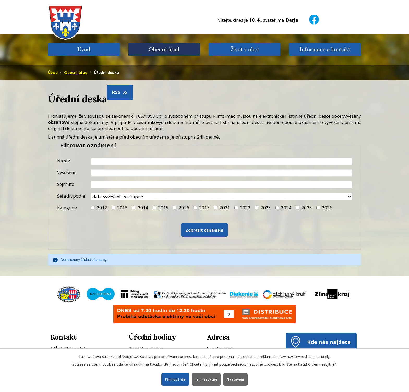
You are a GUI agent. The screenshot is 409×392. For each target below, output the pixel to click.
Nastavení (236, 379)
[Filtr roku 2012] (92, 207)
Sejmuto (65, 184)
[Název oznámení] (221, 161)
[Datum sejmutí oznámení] (221, 184)
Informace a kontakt (324, 49)
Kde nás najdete (329, 342)
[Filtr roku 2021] (215, 207)
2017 (204, 208)
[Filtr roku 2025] (297, 207)
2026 (327, 208)
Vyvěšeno (66, 172)
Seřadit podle (71, 196)
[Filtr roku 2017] (195, 207)
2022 (245, 208)
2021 (225, 208)
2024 (286, 208)
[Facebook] (314, 16)
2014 (143, 208)
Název (63, 161)
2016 (184, 208)
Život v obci (244, 49)
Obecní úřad (164, 49)
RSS (120, 92)
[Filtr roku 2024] (277, 207)
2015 (163, 208)
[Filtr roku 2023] (256, 207)
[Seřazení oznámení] (221, 196)
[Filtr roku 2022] (236, 207)
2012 (102, 208)
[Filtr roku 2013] (113, 207)
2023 (266, 208)
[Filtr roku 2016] (174, 207)
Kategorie (67, 208)
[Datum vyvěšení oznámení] (221, 173)
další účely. (321, 356)
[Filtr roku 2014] (133, 207)
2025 (307, 208)
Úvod (83, 49)
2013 (122, 208)
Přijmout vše (174, 379)
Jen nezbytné (206, 379)
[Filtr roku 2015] (154, 207)
